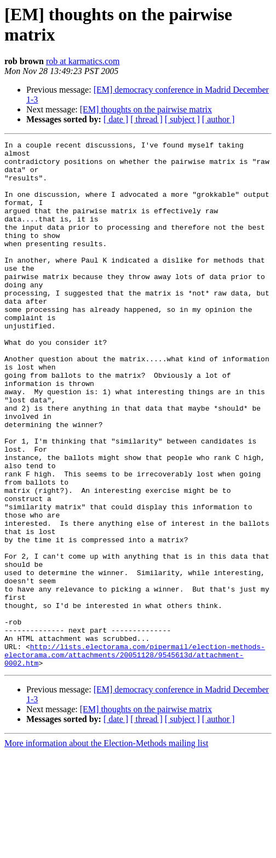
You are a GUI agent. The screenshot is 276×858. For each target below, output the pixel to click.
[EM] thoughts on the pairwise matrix (146, 109)
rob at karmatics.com (83, 61)
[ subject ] (182, 119)
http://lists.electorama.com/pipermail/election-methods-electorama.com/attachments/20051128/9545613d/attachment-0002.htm (134, 758)
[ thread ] (146, 119)
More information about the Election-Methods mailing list (106, 848)
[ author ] (218, 119)
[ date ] (116, 119)
